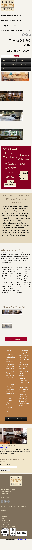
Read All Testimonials (16, 419)
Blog (4, 64)
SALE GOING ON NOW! (23, 175)
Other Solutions (6, 130)
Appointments (13, 64)
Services (21, 60)
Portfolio (23, 64)
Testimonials (6, 69)
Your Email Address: (6, 465)
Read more (3, 447)
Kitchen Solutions (7, 92)
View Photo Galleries (16, 339)
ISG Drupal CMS (22, 539)
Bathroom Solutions (8, 111)
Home (4, 60)
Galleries (12, 60)
